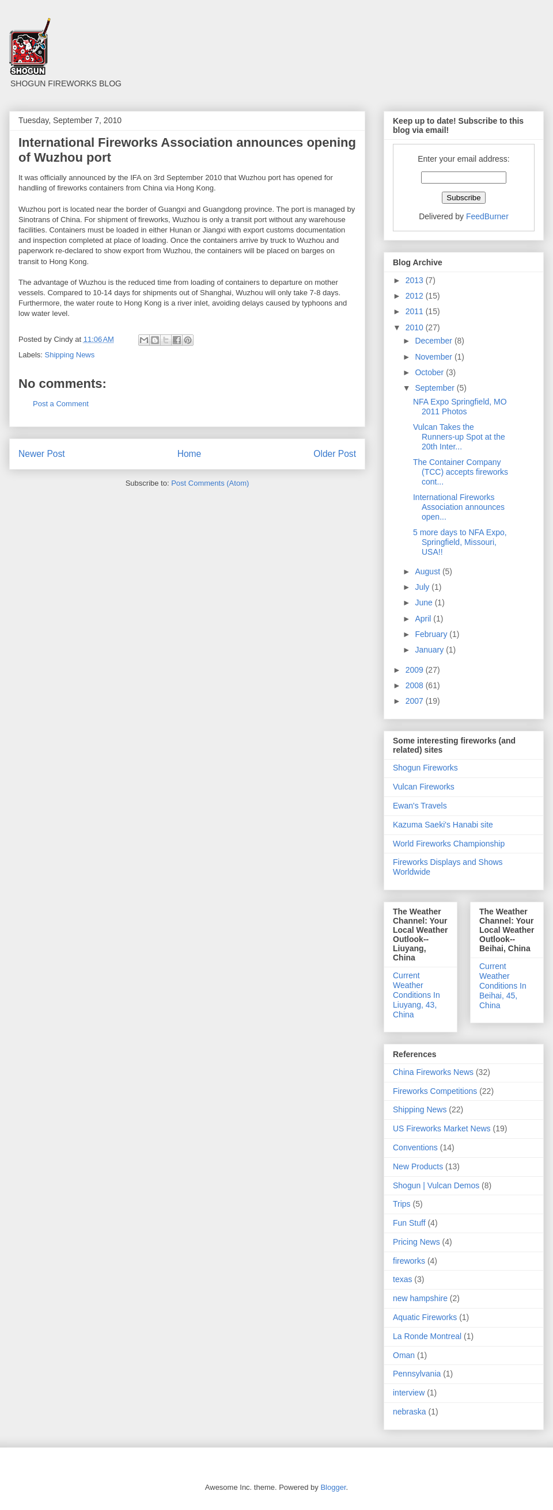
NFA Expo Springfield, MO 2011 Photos (460, 406)
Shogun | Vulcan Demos (436, 1185)
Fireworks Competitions (435, 1091)
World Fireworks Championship (449, 843)
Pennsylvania (417, 1373)
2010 (416, 327)
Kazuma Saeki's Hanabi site (443, 824)
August (428, 571)
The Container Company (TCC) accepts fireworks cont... (460, 471)
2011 (416, 311)
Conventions (415, 1147)
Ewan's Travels (420, 805)
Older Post (334, 454)
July (423, 587)
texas (402, 1279)
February (432, 634)
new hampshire (420, 1298)
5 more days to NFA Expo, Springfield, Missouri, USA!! (460, 542)
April (424, 618)
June (424, 602)
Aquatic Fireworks (425, 1317)
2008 (416, 685)
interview (409, 1392)
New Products (418, 1166)
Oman (404, 1355)
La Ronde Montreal (427, 1336)
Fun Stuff (409, 1222)
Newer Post (41, 454)
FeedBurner (487, 216)
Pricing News (416, 1241)
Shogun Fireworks (425, 767)
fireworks (409, 1260)
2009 (416, 669)
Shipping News (70, 354)
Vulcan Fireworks (423, 786)
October (430, 372)
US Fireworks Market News (442, 1128)
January (430, 649)
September (435, 387)
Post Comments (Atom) (210, 483)
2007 (416, 701)
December (434, 340)
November (434, 356)
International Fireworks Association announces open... (459, 507)
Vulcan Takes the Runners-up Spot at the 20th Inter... (459, 436)
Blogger (333, 1487)
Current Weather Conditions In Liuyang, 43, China (416, 995)
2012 (416, 295)
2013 (416, 280)
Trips (402, 1203)
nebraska (409, 1411)
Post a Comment (61, 403)
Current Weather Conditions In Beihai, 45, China (503, 985)
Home (189, 454)
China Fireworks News (433, 1072)
